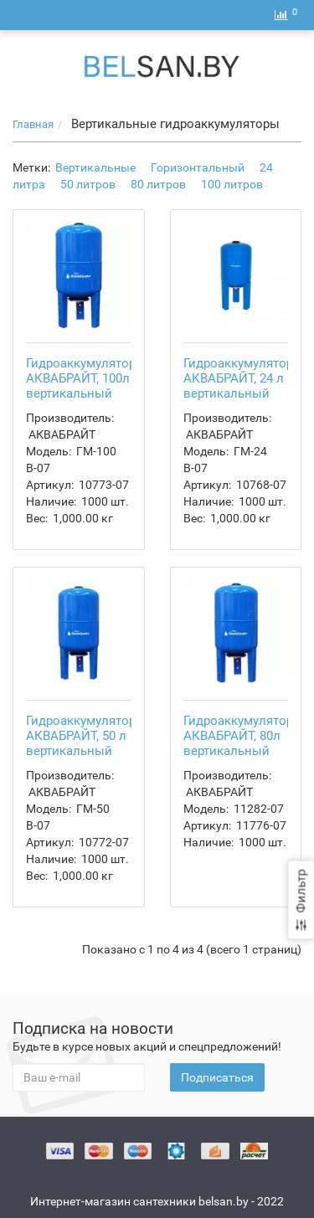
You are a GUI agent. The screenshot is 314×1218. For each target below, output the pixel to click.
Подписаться (217, 1077)
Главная (33, 124)
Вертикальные (95, 167)
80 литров (158, 184)
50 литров (88, 184)
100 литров (232, 184)
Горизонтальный (198, 167)
